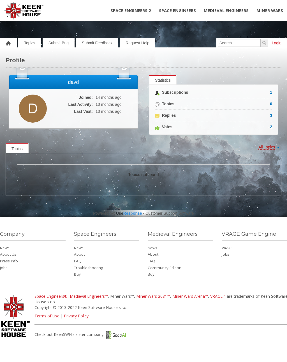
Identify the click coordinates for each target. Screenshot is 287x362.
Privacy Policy (76, 316)
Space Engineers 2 (130, 10)
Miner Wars (269, 10)
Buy (77, 274)
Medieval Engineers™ (89, 296)
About (79, 254)
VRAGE (227, 247)
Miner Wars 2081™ (153, 296)
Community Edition (164, 267)
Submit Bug (58, 43)
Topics (29, 43)
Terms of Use (46, 316)
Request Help (137, 43)
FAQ (78, 261)
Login (276, 43)
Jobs (4, 267)
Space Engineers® (51, 296)
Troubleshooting (88, 267)
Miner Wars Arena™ (190, 296)
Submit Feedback (97, 43)
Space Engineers (177, 10)
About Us (8, 254)
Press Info (9, 261)
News (5, 247)
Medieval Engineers (226, 10)
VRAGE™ (218, 296)
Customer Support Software (169, 213)
